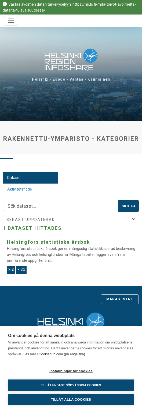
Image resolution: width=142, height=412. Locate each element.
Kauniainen (99, 79)
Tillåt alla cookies (71, 399)
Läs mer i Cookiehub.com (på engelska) (54, 354)
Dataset (14, 177)
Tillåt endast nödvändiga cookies (71, 385)
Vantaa (77, 79)
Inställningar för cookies (71, 371)
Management (119, 299)
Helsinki (40, 79)
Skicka (129, 206)
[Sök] (60, 206)
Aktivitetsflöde (19, 189)
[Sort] (71, 219)
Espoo (59, 79)
